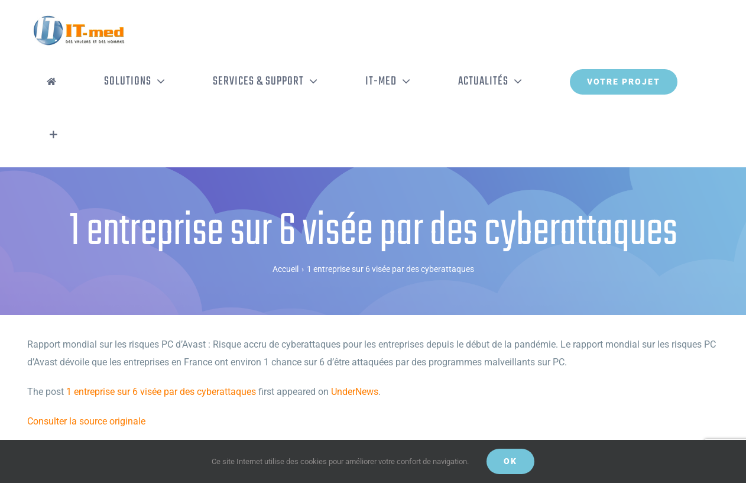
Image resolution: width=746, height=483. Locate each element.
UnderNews (354, 391)
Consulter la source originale (86, 421)
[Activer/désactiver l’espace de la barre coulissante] (53, 134)
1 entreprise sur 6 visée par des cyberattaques (161, 391)
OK (510, 461)
